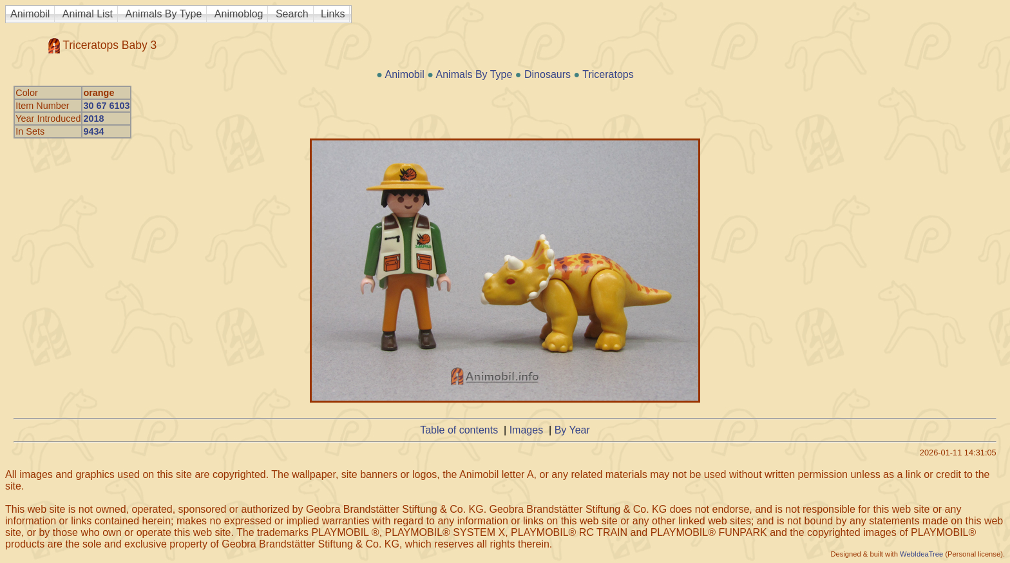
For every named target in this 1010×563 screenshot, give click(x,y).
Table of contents (459, 430)
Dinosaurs (547, 74)
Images (526, 430)
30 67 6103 (106, 105)
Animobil (30, 13)
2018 (93, 118)
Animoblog (238, 13)
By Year (572, 430)
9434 (93, 131)
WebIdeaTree (921, 554)
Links (333, 13)
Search (292, 13)
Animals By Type (164, 13)
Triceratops (607, 74)
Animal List (87, 13)
